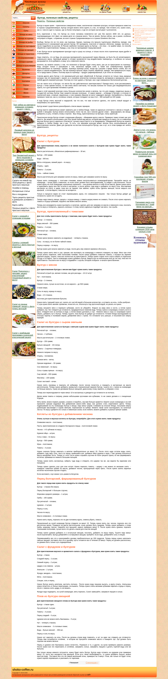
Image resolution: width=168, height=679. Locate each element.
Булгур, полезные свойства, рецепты (57, 18)
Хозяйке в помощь (20, 188)
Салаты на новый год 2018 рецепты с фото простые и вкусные (22, 182)
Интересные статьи (21, 191)
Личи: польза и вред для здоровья (142, 41)
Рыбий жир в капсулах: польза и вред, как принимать (145, 37)
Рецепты (41, 21)
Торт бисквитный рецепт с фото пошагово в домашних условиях (24, 157)
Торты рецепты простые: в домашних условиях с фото (23, 199)
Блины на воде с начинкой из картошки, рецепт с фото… (145, 80)
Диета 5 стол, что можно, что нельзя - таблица (145, 131)
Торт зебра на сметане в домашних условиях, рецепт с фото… (24, 107)
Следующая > (92, 663)
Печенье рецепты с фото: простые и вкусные (23, 209)
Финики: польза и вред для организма (143, 34)
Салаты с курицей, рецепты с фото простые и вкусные (23, 245)
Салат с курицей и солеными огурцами (21, 217)
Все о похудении (19, 194)
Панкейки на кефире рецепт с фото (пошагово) (144, 105)
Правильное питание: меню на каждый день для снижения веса (145, 154)
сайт (89, 675)
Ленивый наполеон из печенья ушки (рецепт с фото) (24, 132)
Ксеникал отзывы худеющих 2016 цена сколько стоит (144, 229)
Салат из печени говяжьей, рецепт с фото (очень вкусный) (23, 306)
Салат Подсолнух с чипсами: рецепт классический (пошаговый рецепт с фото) (21, 275)
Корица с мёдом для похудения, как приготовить (145, 31)
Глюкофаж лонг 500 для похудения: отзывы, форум (145, 179)
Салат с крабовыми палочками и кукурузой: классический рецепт (22, 335)
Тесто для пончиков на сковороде (145, 29)
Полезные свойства (55, 21)
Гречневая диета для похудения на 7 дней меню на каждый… (144, 204)
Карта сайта (17, 205)
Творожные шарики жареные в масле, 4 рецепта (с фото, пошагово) (145, 51)
